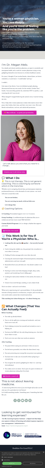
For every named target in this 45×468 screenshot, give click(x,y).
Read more (33, 454)
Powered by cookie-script (7, 466)
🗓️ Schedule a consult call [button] (10, 376)
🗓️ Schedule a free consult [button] (10, 231)
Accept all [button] (12, 463)
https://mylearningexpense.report (17, 426)
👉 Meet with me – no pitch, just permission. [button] (19, 113)
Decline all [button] (33, 463)
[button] (22, 460)
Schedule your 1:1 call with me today (14, 172)
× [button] (43, 452)
